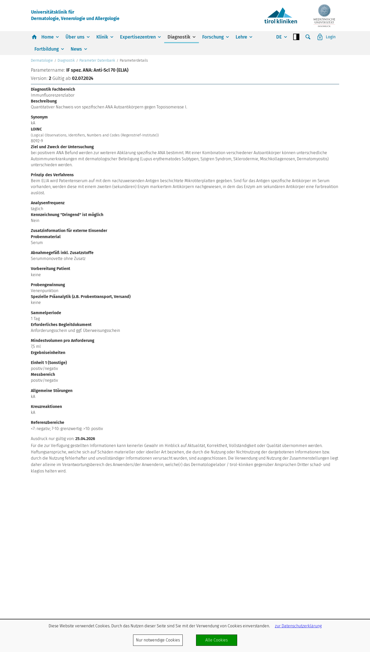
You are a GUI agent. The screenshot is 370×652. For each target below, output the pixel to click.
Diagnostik (179, 37)
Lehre (241, 37)
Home (47, 37)
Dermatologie (42, 138)
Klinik (102, 37)
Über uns (75, 37)
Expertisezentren (138, 37)
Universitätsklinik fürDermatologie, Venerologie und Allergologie (77, 15)
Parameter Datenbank (97, 138)
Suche (308, 37)
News (76, 49)
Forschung (213, 37)
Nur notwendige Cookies (158, 640)
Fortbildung (46, 49)
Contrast (296, 37)
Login (331, 37)
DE (279, 37)
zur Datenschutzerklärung (298, 625)
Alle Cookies (216, 640)
